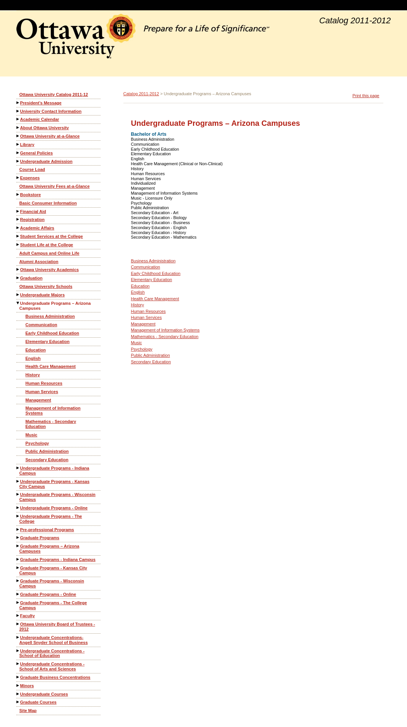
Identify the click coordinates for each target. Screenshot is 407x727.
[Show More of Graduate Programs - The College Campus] (18, 602)
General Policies (36, 153)
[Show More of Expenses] (18, 177)
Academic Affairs (37, 228)
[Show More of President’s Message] (18, 102)
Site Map (28, 710)
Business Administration (50, 316)
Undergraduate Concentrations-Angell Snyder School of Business (53, 640)
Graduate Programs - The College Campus (53, 605)
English (33, 358)
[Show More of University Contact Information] (18, 111)
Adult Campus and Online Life (49, 253)
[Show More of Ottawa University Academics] (18, 269)
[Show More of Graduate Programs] (18, 537)
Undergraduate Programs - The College (50, 519)
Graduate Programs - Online (48, 594)
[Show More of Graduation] (18, 278)
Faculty (27, 615)
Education (36, 350)
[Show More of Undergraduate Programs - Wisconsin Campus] (18, 494)
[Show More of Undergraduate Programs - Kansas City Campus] (18, 481)
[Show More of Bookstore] (18, 194)
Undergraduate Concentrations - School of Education (52, 653)
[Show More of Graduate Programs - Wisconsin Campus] (18, 580)
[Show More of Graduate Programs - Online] (18, 594)
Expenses (30, 178)
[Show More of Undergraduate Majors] (18, 294)
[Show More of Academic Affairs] (18, 227)
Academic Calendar (39, 119)
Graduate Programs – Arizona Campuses (49, 548)
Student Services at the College (51, 236)
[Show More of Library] (18, 144)
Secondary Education (47, 459)
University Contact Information (51, 111)
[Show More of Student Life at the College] (18, 244)
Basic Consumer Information (48, 203)
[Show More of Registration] (18, 219)
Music (31, 435)
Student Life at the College (46, 244)
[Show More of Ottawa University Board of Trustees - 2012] (18, 624)
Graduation (31, 278)
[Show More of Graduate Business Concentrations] (18, 677)
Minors (27, 685)
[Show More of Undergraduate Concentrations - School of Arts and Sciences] (18, 663)
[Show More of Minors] (18, 685)
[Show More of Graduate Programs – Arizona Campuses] (18, 546)
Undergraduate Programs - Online (54, 508)
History (33, 374)
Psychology (37, 443)
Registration (32, 219)
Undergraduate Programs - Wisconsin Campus (57, 497)
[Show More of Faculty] (18, 615)
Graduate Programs (40, 537)
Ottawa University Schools (46, 286)
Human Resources (44, 383)
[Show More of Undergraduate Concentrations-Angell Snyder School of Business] (18, 637)
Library (27, 144)
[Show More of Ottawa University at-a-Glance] (18, 136)
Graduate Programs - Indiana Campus (58, 559)
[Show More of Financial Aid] (18, 211)
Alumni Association (38, 261)
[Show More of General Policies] (18, 153)
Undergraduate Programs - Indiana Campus (54, 470)
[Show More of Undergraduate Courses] (18, 694)
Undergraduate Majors (42, 295)
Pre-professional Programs (47, 529)
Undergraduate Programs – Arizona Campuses (55, 306)
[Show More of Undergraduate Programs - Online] (18, 507)
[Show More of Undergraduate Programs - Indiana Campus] (18, 468)
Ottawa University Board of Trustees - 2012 (57, 626)
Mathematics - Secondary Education (51, 424)
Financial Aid (33, 211)
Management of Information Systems (53, 410)
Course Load (32, 169)
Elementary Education (48, 341)
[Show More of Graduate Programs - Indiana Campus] (18, 559)
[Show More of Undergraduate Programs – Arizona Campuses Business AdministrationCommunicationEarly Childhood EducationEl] (18, 303)
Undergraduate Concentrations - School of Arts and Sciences (52, 666)
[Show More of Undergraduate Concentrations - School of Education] (18, 650)
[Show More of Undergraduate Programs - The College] (18, 516)
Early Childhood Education (52, 333)
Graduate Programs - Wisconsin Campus (51, 583)
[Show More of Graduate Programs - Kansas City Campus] (18, 567)
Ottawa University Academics (49, 269)
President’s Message (41, 103)
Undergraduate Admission (46, 161)
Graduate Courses (38, 702)
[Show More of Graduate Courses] (18, 702)
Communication (41, 324)
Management (38, 400)
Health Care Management (51, 366)
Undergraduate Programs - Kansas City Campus (54, 484)
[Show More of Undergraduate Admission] (18, 161)
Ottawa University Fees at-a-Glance (54, 186)
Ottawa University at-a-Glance (50, 136)
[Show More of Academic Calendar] (18, 119)
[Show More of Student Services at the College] (18, 236)
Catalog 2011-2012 (141, 93)
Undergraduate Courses (44, 694)
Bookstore (30, 194)
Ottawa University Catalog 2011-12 (53, 94)
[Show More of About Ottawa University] (18, 127)
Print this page (365, 95)
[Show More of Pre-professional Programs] (18, 529)
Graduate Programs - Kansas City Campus (53, 570)
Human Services (42, 391)
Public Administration (47, 451)
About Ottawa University (44, 127)
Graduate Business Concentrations (55, 677)
